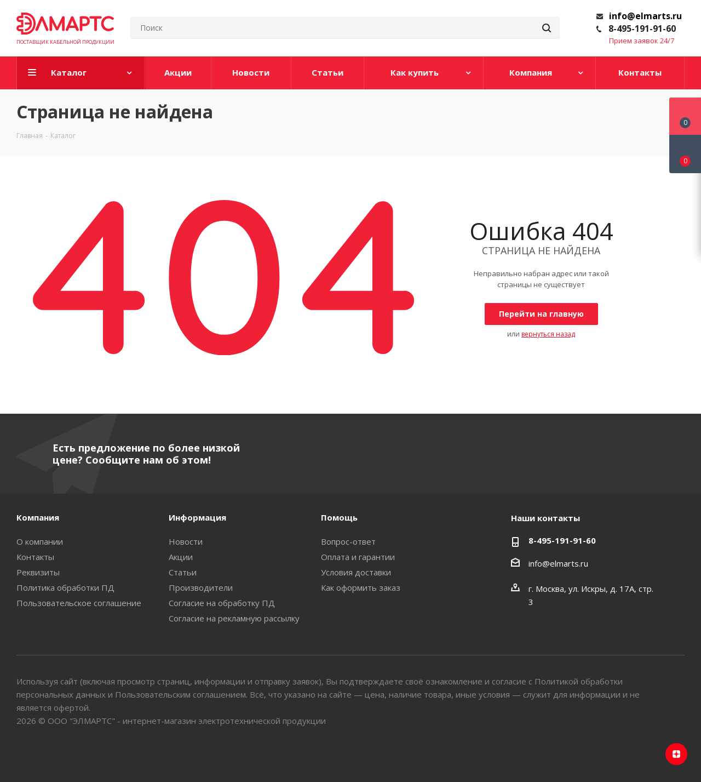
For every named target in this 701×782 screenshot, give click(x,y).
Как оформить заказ (360, 587)
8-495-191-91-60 (642, 28)
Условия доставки (356, 572)
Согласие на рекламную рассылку (234, 618)
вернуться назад (548, 334)
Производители (201, 587)
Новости (186, 541)
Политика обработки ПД (65, 587)
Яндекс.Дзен (676, 754)
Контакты (35, 556)
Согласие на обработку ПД (222, 602)
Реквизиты (38, 572)
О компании (39, 541)
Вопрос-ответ (348, 541)
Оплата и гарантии (358, 556)
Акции (181, 556)
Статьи (183, 572)
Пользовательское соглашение (78, 602)
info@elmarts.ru (645, 16)
